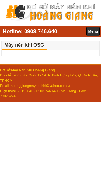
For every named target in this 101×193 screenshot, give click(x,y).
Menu (93, 31)
